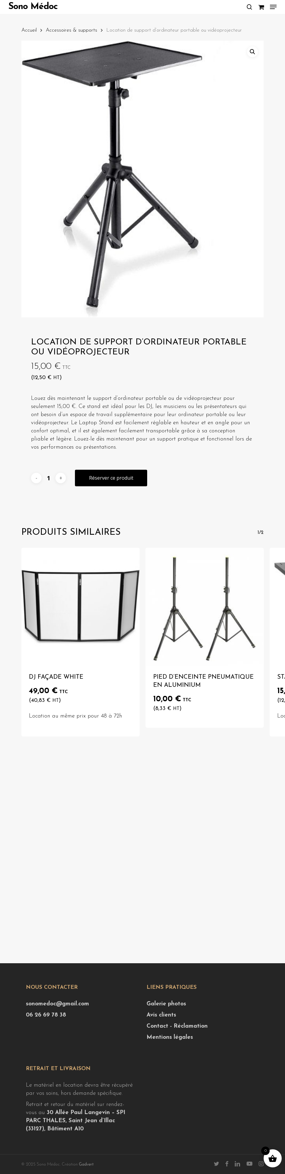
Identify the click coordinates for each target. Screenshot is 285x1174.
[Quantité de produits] (48, 478)
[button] (273, 7)
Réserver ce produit (111, 478)
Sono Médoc (32, 7)
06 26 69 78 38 (46, 1015)
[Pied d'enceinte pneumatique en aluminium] (205, 607)
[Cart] (261, 7)
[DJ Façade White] (80, 607)
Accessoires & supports (71, 30)
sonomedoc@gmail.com (57, 1004)
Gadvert (86, 1164)
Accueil (29, 30)
